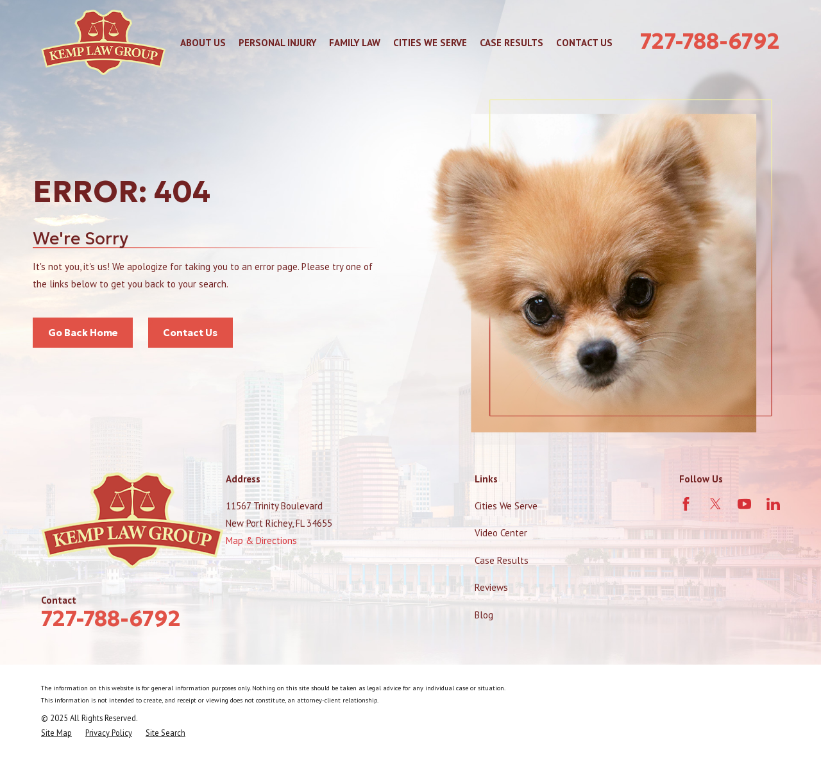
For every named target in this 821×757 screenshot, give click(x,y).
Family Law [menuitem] (354, 43)
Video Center (501, 533)
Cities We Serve (506, 506)
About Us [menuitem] (203, 43)
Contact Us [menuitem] (584, 43)
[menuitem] (56, 733)
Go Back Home (83, 333)
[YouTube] (744, 504)
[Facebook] (686, 504)
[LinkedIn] (773, 504)
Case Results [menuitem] (511, 43)
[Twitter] (715, 504)
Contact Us (190, 333)
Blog (484, 615)
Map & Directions (261, 540)
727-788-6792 (710, 41)
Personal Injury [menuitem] (277, 43)
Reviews (491, 587)
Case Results (502, 560)
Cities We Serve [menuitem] (430, 43)
